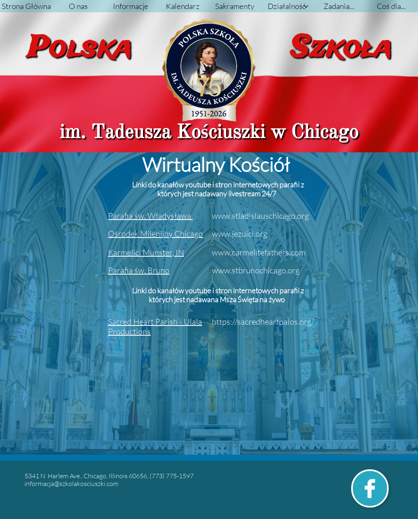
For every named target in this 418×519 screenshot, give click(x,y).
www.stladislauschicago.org (260, 216)
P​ (150, 216)
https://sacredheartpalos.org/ (263, 322)
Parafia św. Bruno (138, 270)
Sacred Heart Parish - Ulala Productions (155, 326)
